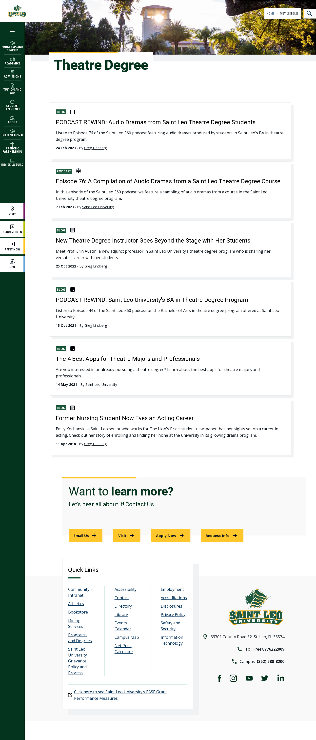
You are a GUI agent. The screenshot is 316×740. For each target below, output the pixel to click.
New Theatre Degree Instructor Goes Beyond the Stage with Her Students (153, 240)
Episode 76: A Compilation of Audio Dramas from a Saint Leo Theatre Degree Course (168, 181)
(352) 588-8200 (270, 661)
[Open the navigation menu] (12, 30)
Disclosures (171, 606)
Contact (122, 597)
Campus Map (127, 637)
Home (271, 13)
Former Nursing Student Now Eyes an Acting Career (125, 418)
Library (121, 614)
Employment (172, 589)
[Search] (309, 14)
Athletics (76, 603)
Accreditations (174, 597)
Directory (123, 606)
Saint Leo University (98, 207)
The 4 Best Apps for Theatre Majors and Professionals (128, 358)
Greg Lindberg (95, 147)
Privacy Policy (173, 614)
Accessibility (126, 589)
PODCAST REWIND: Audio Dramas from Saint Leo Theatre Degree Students (156, 122)
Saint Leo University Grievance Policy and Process (77, 661)
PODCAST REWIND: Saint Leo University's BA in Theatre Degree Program (152, 299)
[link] (86, 535)
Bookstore (78, 612)
